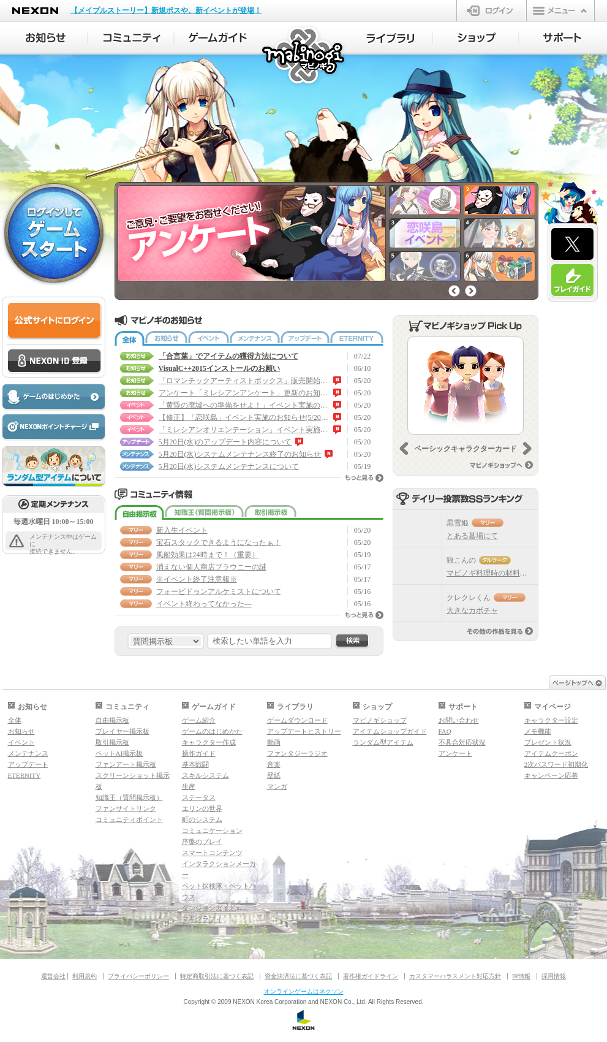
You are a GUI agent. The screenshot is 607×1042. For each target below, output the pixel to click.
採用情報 (553, 976)
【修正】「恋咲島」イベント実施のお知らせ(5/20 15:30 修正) (244, 417)
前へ (454, 291)
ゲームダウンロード (297, 720)
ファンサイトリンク (126, 808)
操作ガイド (199, 753)
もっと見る (364, 478)
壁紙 (274, 775)
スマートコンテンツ (212, 852)
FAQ (445, 731)
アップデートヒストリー (304, 731)
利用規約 (84, 976)
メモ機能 (537, 731)
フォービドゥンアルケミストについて (218, 591)
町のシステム (202, 819)
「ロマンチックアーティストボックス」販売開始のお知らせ (244, 380)
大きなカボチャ (472, 610)
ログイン (491, 10)
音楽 (274, 764)
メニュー (560, 10)
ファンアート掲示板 (126, 764)
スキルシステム (205, 775)
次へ (470, 291)
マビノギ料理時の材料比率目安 (498, 573)
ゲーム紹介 (199, 720)
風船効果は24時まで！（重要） (207, 554)
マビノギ (304, 56)
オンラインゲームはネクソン (304, 991)
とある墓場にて (472, 535)
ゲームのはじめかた (212, 731)
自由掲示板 (139, 512)
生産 (188, 786)
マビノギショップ (380, 720)
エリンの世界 (202, 808)
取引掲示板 (270, 512)
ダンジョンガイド (209, 907)
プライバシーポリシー (138, 976)
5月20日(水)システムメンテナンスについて (229, 466)
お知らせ (166, 338)
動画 (274, 742)
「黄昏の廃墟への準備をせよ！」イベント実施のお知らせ (244, 405)
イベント (208, 338)
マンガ (277, 786)
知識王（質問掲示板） (204, 512)
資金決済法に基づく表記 (298, 976)
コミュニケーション (212, 830)
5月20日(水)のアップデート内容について (225, 442)
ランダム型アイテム (383, 742)
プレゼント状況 (547, 742)
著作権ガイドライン (370, 976)
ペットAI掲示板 (119, 753)
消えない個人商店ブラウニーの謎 (211, 567)
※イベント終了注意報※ (196, 579)
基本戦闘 (195, 764)
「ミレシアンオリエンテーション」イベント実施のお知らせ (244, 429)
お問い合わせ (459, 720)
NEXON (35, 10)
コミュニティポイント (129, 819)
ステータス (199, 797)
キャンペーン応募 (551, 775)
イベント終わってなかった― (204, 603)
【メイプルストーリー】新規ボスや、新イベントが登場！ (166, 10)
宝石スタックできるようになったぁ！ (218, 542)
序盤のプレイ (202, 841)
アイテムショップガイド (390, 731)
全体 (130, 338)
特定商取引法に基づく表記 (217, 976)
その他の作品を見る (500, 631)
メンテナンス (255, 338)
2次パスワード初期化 (556, 764)
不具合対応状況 (462, 742)
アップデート (305, 338)
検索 (352, 641)
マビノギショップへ (501, 465)
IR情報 (521, 976)
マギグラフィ (202, 918)
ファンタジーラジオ (297, 753)
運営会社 (53, 976)
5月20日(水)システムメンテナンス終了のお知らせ (240, 454)
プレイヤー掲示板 (122, 731)
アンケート (455, 753)
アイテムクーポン (551, 753)
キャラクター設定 (551, 720)
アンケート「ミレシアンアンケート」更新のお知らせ (244, 393)
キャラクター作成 (209, 742)
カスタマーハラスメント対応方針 (455, 976)
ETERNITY (356, 338)
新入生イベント (182, 530)
